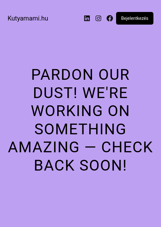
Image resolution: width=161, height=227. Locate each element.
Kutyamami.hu (28, 18)
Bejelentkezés (134, 18)
